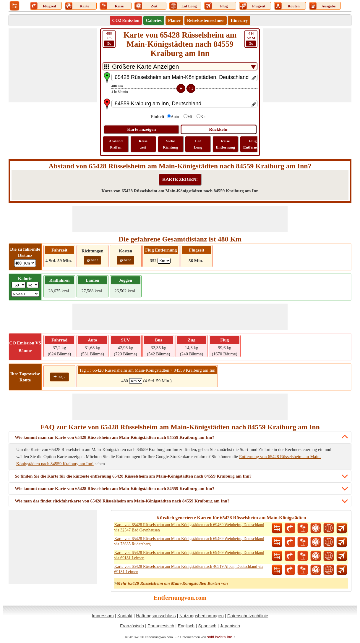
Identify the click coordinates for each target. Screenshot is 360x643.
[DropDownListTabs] (180, 66)
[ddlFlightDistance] (164, 261)
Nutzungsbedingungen (201, 615)
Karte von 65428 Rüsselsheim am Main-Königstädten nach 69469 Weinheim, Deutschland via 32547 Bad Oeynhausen (189, 527)
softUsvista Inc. (220, 637)
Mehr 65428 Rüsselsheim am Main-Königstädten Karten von (172, 583)
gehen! (92, 260)
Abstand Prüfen (116, 144)
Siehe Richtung (170, 144)
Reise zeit (143, 144)
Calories (153, 20)
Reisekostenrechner (205, 20)
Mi (189, 117)
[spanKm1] (135, 381)
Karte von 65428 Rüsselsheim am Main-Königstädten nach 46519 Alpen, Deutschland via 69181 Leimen (188, 569)
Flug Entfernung (252, 144)
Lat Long (198, 144)
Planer (174, 20)
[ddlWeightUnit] (33, 285)
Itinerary (239, 20)
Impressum (103, 615)
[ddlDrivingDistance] (29, 263)
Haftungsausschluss (156, 615)
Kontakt (124, 615)
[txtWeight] (19, 285)
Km (109, 38)
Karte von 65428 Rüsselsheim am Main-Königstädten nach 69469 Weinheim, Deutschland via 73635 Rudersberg (189, 541)
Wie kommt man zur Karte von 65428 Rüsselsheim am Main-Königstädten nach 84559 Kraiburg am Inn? (114, 437)
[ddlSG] (25, 294)
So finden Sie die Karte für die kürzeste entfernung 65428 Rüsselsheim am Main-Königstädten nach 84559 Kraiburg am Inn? (133, 476)
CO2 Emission (126, 20)
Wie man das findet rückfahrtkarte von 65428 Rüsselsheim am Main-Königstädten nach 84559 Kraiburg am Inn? (122, 501)
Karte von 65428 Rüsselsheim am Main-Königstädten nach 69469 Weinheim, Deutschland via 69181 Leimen (189, 555)
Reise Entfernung (225, 144)
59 (251, 38)
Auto (175, 117)
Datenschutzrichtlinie (247, 615)
